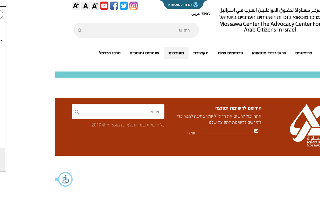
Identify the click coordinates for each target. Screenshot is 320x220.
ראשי (294, 53)
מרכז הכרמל (55, 53)
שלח (136, 133)
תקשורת (146, 53)
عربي (141, 13)
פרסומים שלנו (175, 53)
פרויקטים (248, 53)
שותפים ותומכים (89, 53)
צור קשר (291, 65)
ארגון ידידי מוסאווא (214, 53)
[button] (9, 179)
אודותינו (273, 53)
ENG (150, 13)
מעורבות (121, 53)
